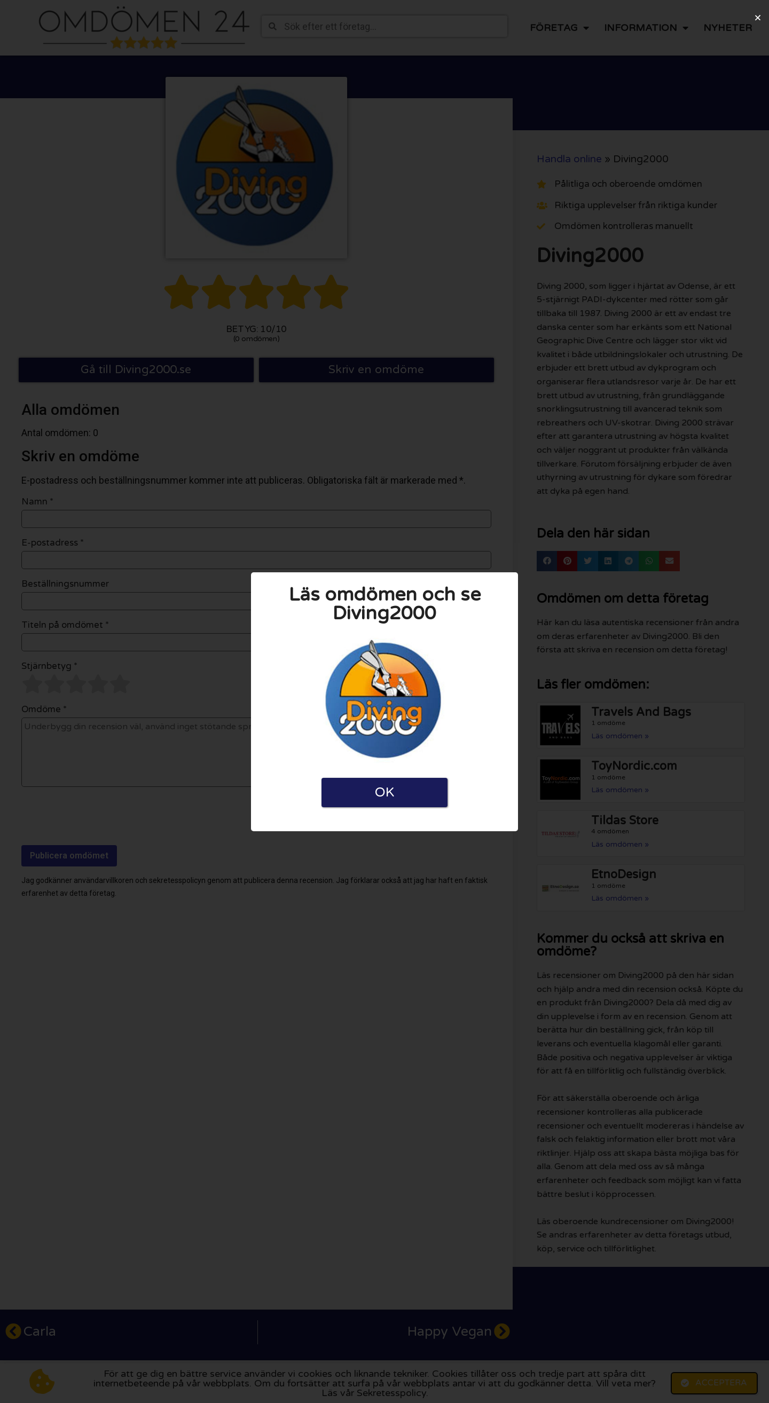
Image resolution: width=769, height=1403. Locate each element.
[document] (384, 701)
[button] (758, 17)
